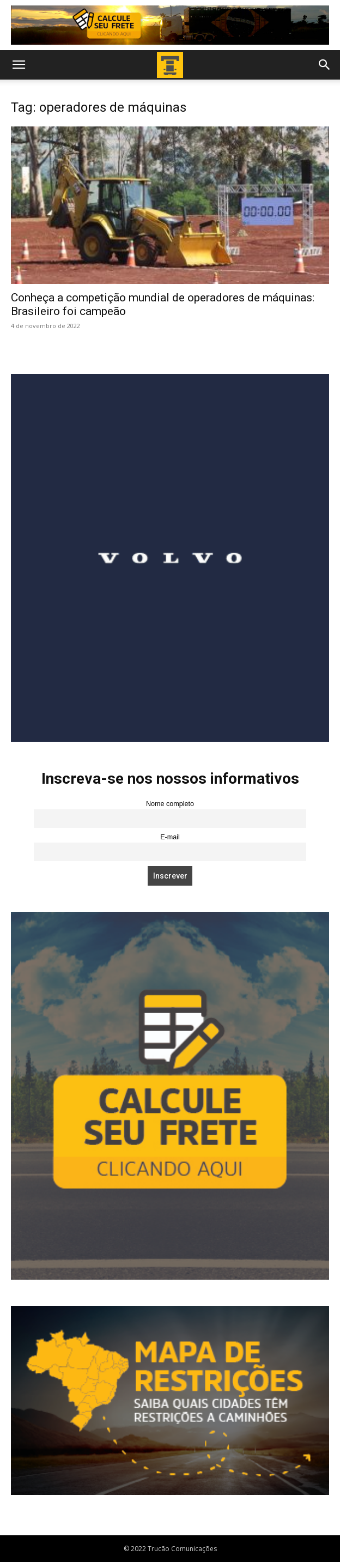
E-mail (170, 837)
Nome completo (170, 804)
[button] (18, 65)
